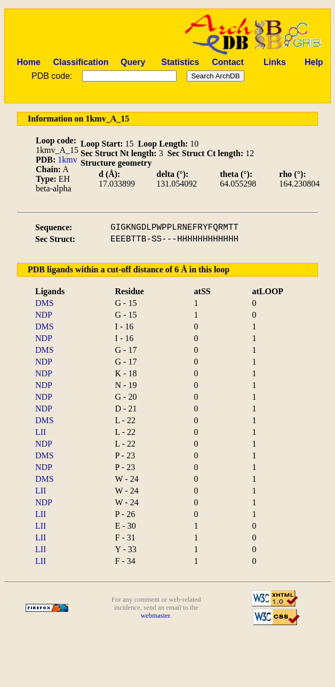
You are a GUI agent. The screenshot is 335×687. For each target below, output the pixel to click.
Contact (228, 62)
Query (133, 62)
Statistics (180, 62)
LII (40, 432)
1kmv (67, 159)
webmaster (155, 615)
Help (314, 62)
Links (275, 62)
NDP (43, 314)
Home (28, 62)
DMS (44, 303)
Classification (80, 62)
